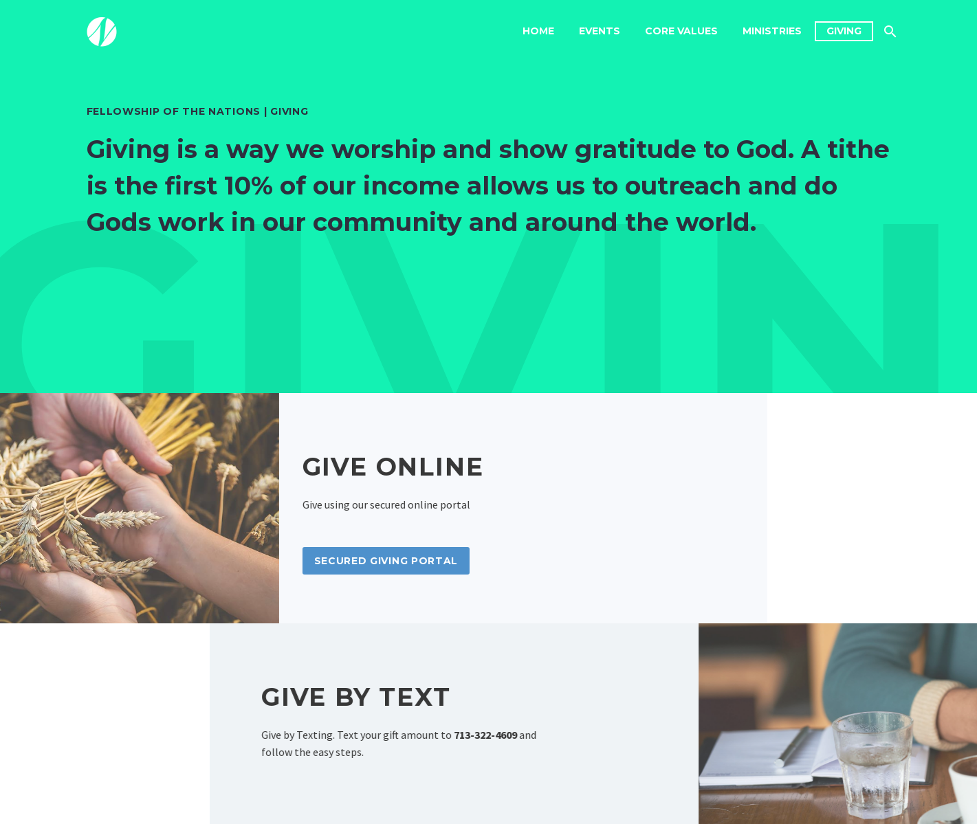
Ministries (772, 31)
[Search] (889, 31)
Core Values (681, 31)
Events (599, 31)
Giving (843, 31)
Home (538, 31)
